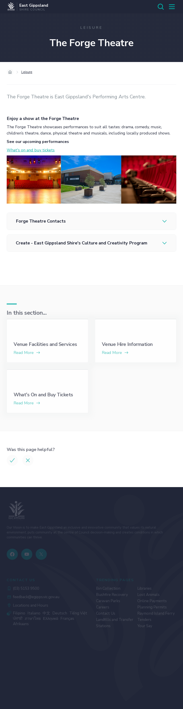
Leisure (26, 72)
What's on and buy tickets (31, 150)
